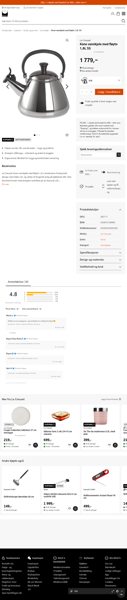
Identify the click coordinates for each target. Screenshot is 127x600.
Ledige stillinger (113, 570)
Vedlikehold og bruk (91, 267)
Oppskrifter (33, 567)
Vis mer (5, 184)
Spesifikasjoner (89, 252)
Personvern (110, 585)
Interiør (83, 574)
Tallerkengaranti (61, 578)
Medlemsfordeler (61, 567)
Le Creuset (85, 40)
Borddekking (85, 570)
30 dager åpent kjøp (11, 7)
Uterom (83, 578)
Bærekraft (110, 567)
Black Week (33, 585)
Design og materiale (92, 259)
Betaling (6, 589)
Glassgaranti (59, 574)
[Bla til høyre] (66, 86)
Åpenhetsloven (112, 589)
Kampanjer (84, 581)
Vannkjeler (44, 30)
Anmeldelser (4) (18, 281)
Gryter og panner (30, 30)
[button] (67, 135)
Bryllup (31, 570)
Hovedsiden (7, 30)
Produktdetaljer (89, 209)
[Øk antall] (91, 92)
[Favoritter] (29, 445)
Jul (29, 589)
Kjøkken (17, 30)
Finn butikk (107, 8)
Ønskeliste (33, 578)
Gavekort (83, 567)
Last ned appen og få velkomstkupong (113, 186)
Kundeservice (120, 8)
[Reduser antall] (82, 92)
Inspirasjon (33, 563)
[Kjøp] (35, 445)
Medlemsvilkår (60, 581)
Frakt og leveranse (11, 585)
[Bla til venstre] (7, 86)
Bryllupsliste (34, 574)
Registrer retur (9, 581)
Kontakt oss (8, 563)
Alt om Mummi (35, 581)
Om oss (108, 563)
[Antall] (87, 92)
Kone (103, 239)
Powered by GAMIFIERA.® (16, 383)
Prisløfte (89, 186)
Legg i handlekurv (109, 92)
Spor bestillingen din (12, 592)
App (107, 574)
